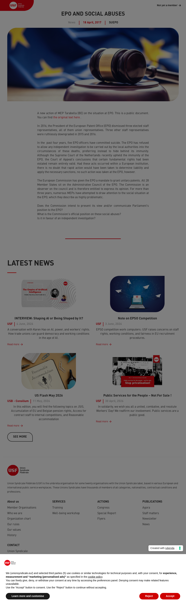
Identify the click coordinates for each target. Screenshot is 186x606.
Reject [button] (149, 596)
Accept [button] (170, 596)
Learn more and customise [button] (28, 596)
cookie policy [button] (95, 576)
